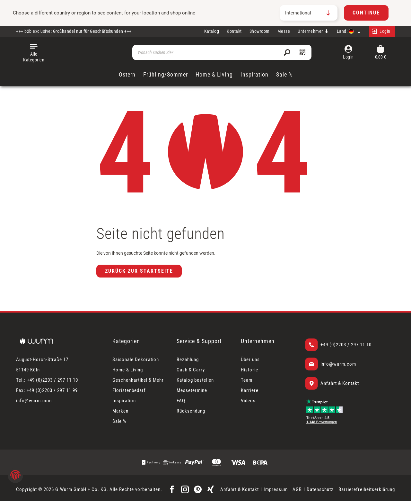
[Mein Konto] (382, 31)
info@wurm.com (338, 364)
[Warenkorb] (380, 52)
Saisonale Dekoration (135, 359)
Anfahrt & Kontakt (339, 383)
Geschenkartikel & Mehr (138, 380)
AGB (297, 489)
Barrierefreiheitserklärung (366, 489)
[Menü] (33, 52)
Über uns (250, 359)
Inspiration (124, 400)
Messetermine (192, 390)
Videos (248, 400)
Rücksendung (191, 411)
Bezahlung (188, 359)
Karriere (249, 390)
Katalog (211, 31)
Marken (120, 411)
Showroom (259, 31)
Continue (366, 13)
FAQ (181, 400)
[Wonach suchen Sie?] (221, 52)
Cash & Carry (191, 369)
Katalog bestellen (195, 380)
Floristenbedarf (129, 390)
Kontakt (234, 31)
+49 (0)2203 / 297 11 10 (346, 344)
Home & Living (127, 369)
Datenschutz (320, 489)
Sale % (119, 421)
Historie (249, 369)
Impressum (276, 489)
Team (246, 380)
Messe (283, 31)
